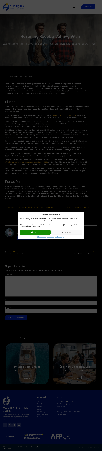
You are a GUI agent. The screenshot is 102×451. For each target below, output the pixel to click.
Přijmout (35, 232)
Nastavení (66, 232)
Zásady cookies (41, 237)
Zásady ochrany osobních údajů (55, 237)
